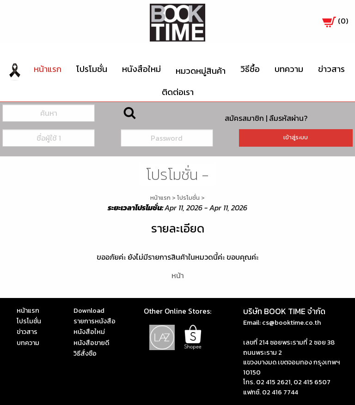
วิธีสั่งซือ (85, 353)
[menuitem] (14, 71)
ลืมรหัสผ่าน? (288, 118)
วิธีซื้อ (250, 69)
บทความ (289, 69)
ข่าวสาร (331, 69)
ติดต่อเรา (178, 92)
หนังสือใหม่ (141, 69)
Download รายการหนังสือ (94, 315)
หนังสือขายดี (91, 343)
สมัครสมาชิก (244, 118)
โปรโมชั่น (91, 69)
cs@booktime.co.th (291, 322)
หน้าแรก (47, 69)
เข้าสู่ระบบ (295, 137)
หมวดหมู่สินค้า (201, 71)
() (335, 20)
